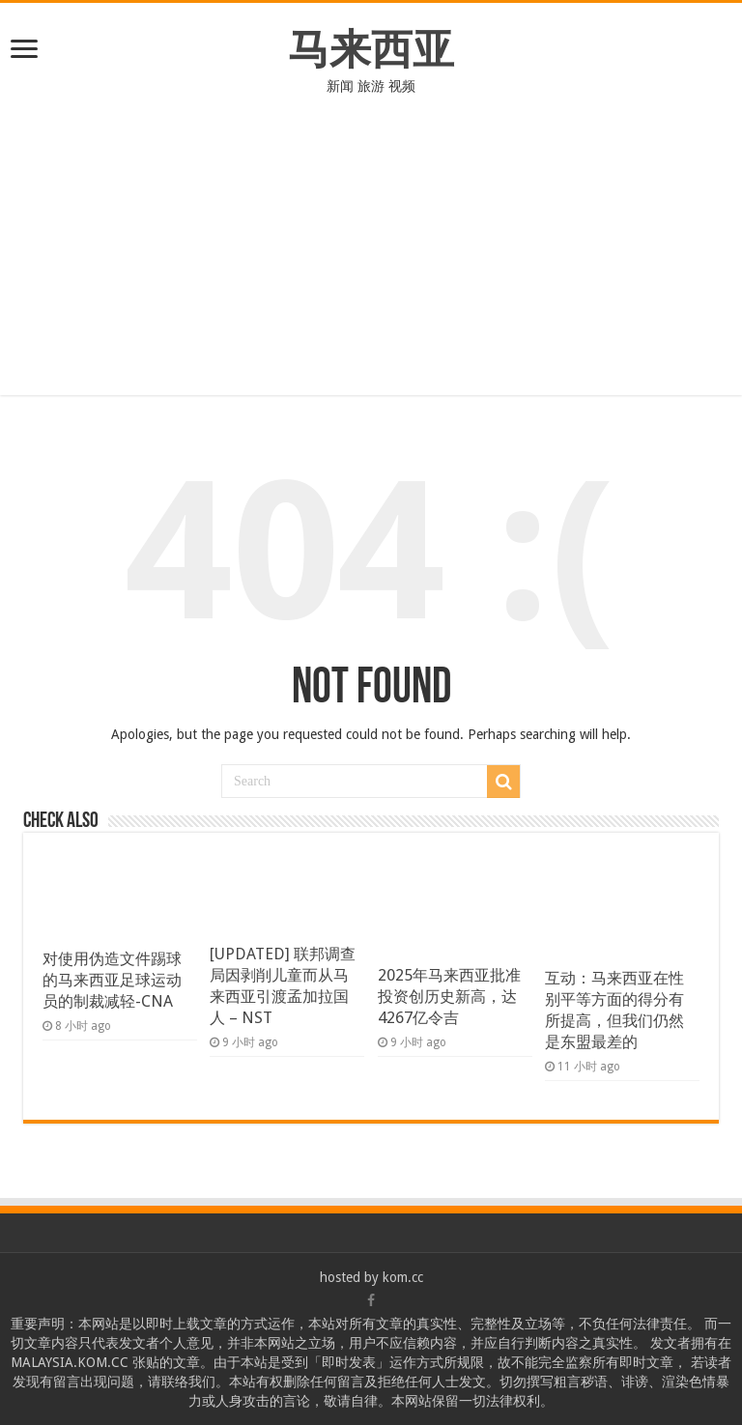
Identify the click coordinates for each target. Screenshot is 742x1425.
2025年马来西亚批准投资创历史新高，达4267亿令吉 (449, 996)
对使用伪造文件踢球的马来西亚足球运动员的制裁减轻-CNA (112, 980)
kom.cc (403, 1277)
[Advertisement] (371, 260)
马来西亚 (371, 49)
